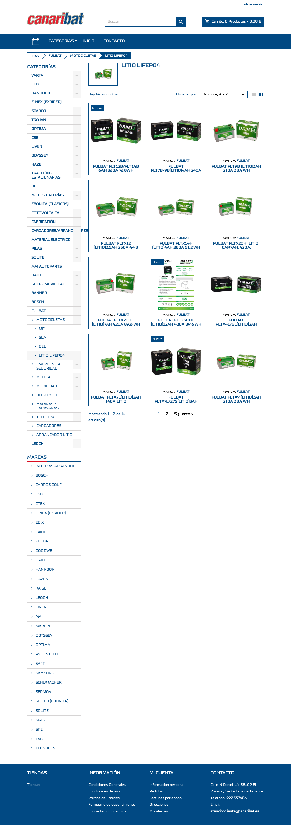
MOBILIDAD (46, 386)
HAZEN (41, 579)
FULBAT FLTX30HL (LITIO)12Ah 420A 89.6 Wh (176, 322)
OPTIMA (42, 645)
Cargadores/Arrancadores (56, 231)
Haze (36, 164)
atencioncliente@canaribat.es (234, 811)
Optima (38, 129)
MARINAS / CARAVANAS (47, 406)
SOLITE (37, 257)
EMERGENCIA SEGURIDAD (48, 366)
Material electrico (51, 240)
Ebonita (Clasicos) (50, 204)
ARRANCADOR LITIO (54, 435)
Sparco (38, 111)
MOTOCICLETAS (50, 320)
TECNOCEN (45, 748)
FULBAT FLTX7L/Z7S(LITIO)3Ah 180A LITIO (176, 401)
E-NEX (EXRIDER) (50, 513)
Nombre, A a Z (225, 95)
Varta (37, 75)
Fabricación (43, 222)
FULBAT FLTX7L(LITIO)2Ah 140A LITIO (116, 399)
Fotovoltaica (45, 213)
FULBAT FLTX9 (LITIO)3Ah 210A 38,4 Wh (236, 399)
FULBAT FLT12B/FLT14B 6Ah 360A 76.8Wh (116, 168)
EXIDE (40, 532)
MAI (38, 616)
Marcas (37, 457)
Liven (36, 147)
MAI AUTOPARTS (46, 266)
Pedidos (156, 791)
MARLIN (42, 626)
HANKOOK (44, 569)
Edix (35, 84)
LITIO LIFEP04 (52, 355)
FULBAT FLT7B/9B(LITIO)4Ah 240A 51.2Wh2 (176, 170)
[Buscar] (145, 22)
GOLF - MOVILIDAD (48, 284)
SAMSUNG (44, 673)
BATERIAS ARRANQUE (55, 466)
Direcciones (158, 804)
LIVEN (41, 607)
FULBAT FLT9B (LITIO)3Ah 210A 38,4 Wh (236, 168)
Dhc (35, 186)
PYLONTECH (46, 654)
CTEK (40, 504)
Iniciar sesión (253, 4)
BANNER (39, 293)
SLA (42, 338)
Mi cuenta (161, 773)
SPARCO (42, 720)
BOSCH (37, 302)
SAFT (40, 664)
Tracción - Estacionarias (45, 175)
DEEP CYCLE (47, 395)
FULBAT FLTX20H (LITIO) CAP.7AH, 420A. (236, 245)
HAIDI (36, 275)
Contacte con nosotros (107, 811)
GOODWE (43, 551)
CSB (34, 138)
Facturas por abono (165, 798)
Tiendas (33, 785)
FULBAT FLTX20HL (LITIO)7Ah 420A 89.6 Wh (116, 322)
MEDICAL (44, 377)
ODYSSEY (43, 635)
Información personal (166, 785)
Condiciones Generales (107, 785)
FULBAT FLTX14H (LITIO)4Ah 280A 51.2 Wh (176, 245)
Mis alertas (158, 811)
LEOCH (37, 444)
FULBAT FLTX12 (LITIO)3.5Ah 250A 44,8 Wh (116, 248)
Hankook (40, 93)
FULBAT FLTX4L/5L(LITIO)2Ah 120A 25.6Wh (236, 324)
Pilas (36, 249)
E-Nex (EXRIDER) (46, 102)
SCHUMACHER (48, 682)
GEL (42, 346)
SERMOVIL (45, 692)
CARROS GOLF (48, 485)
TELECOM (45, 417)
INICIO (88, 41)
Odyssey (39, 155)
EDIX (39, 522)
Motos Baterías (47, 195)
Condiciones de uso (104, 791)
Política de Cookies (104, 798)
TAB (39, 739)
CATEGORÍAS (61, 41)
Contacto (114, 41)
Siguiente (184, 414)
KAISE (40, 588)
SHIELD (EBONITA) (51, 701)
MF (42, 329)
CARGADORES (48, 426)
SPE (39, 729)
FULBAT (38, 311)
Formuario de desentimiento (111, 804)
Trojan (38, 120)
